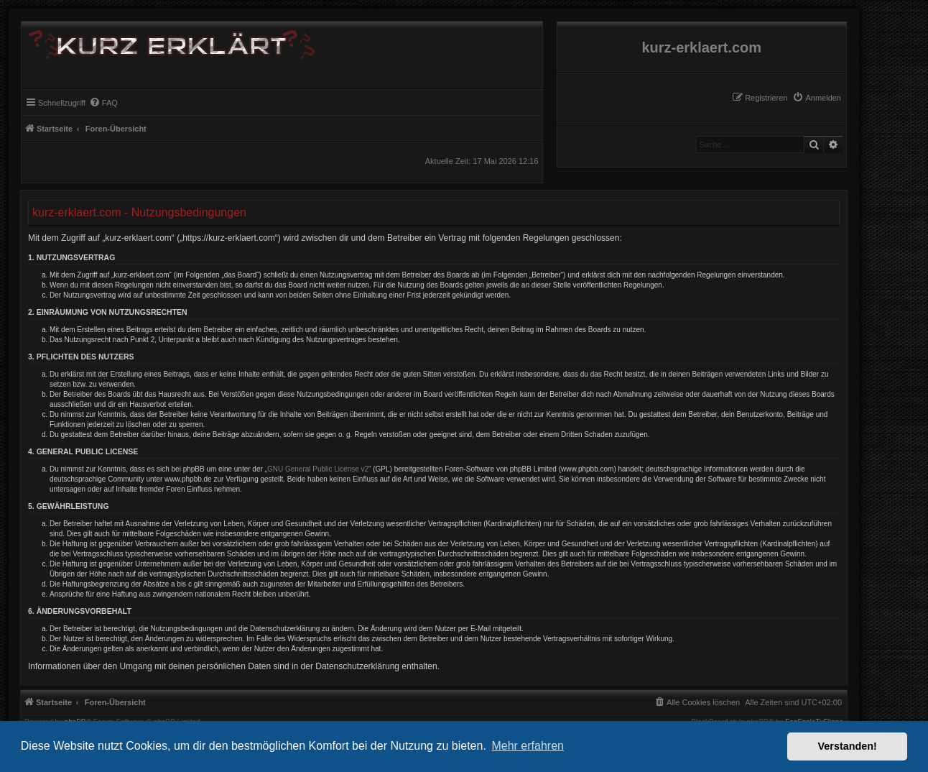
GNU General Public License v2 (317, 469)
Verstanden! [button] (847, 746)
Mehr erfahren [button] (527, 746)
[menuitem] (816, 97)
